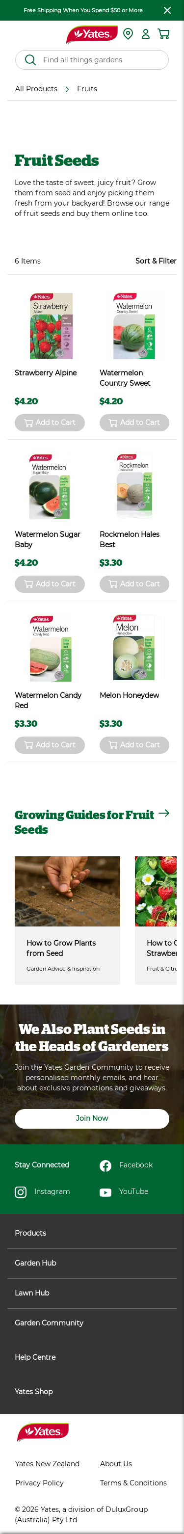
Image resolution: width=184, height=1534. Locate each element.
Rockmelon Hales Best (129, 539)
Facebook (126, 1166)
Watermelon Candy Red (48, 700)
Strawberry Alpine (46, 373)
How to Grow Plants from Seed (61, 948)
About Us (116, 1463)
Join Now (92, 1118)
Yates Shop (92, 1391)
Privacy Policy (39, 1483)
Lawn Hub (92, 1293)
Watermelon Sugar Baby (47, 539)
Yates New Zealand (47, 1463)
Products (92, 1233)
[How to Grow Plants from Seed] (67, 891)
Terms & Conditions (133, 1483)
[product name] (50, 326)
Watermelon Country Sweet (125, 378)
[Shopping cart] (163, 34)
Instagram (42, 1192)
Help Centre (92, 1357)
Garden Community (92, 1323)
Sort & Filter (156, 261)
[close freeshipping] (167, 10)
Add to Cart (50, 422)
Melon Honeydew (129, 695)
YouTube (124, 1192)
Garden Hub (92, 1263)
